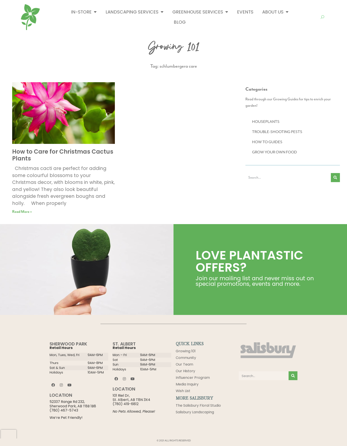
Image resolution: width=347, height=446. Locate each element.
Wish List (183, 390)
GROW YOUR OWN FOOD (274, 152)
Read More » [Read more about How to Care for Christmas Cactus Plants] (22, 212)
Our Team (184, 364)
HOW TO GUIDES (267, 142)
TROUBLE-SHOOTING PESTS (277, 132)
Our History (185, 371)
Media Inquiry (187, 384)
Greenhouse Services (200, 12)
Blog (180, 22)
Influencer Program (193, 377)
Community (186, 357)
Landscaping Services (135, 12)
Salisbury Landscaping (195, 412)
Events (245, 12)
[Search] (335, 177)
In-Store (84, 12)
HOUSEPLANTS (266, 122)
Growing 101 (186, 351)
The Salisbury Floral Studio (198, 405)
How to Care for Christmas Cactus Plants (62, 155)
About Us (275, 12)
